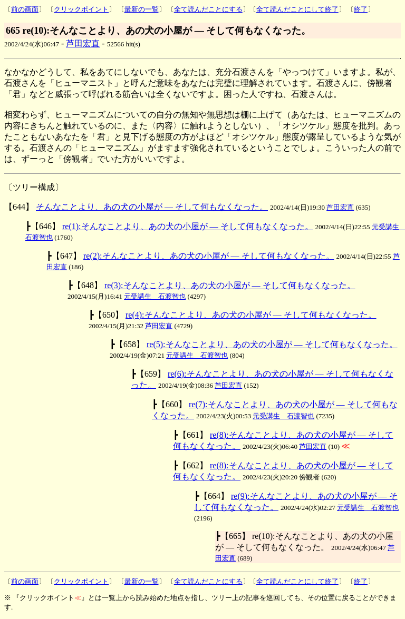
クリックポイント (81, 9)
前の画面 (24, 9)
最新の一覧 (141, 9)
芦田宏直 (83, 43)
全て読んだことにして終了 (297, 9)
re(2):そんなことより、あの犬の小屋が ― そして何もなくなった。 (208, 255)
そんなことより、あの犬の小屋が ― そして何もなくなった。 (152, 206)
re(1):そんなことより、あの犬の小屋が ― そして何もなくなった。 (187, 226)
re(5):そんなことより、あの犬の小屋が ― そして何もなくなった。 (272, 344)
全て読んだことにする (208, 9)
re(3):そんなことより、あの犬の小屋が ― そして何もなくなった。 (229, 285)
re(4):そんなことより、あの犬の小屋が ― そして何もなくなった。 (251, 314)
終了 (361, 9)
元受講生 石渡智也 (155, 296)
